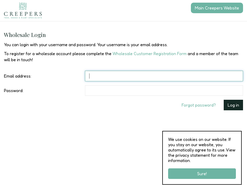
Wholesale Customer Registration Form (150, 53)
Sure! (202, 173)
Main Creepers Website (217, 8)
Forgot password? (199, 105)
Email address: (17, 76)
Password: (13, 90)
